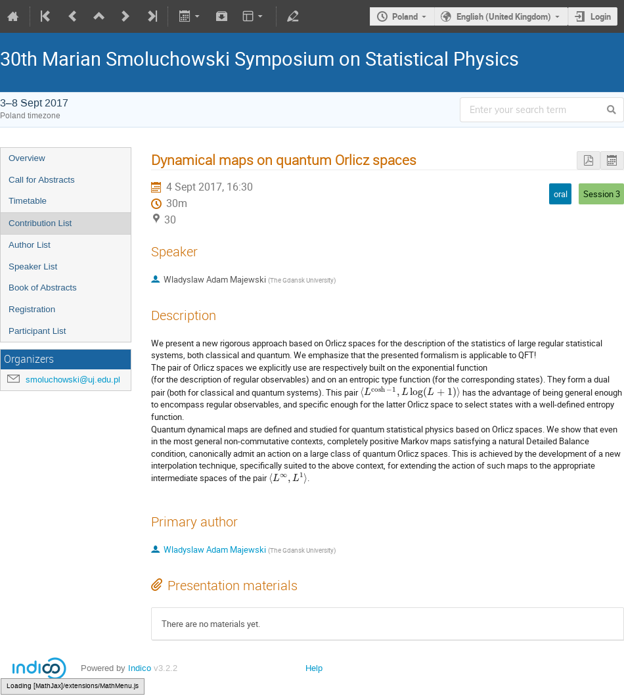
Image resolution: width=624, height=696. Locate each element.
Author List (30, 245)
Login (601, 16)
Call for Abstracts (42, 180)
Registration (32, 309)
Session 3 (601, 194)
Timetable (28, 201)
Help (314, 668)
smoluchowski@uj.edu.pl (73, 379)
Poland (405, 16)
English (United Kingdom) (504, 16)
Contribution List (40, 223)
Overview (27, 158)
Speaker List (33, 266)
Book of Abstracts (43, 287)
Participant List (37, 331)
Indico (139, 668)
